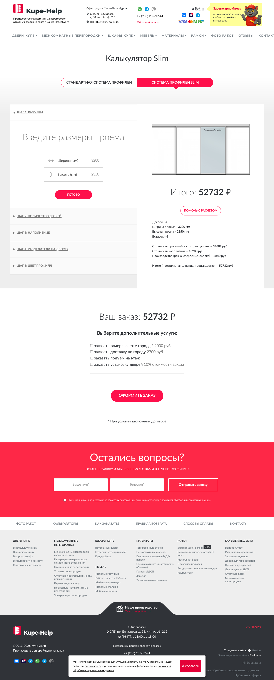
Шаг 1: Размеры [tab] (30, 112)
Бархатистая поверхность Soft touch (195, 554)
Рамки (198, 35)
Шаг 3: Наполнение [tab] (33, 232)
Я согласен (190, 666)
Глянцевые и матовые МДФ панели (153, 558)
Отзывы (246, 35)
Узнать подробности (137, 611)
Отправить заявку (193, 484)
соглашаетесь (93, 666)
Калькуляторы (65, 523)
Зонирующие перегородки (70, 595)
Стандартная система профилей (99, 82)
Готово (73, 194)
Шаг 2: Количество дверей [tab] (39, 216)
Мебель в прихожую (107, 582)
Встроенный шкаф (106, 547)
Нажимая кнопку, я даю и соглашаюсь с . (137, 500)
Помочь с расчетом (200, 210)
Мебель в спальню (106, 587)
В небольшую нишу (25, 547)
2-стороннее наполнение (151, 580)
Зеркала (141, 576)
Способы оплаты (198, 523)
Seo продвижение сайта (232, 655)
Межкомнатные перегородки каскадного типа (72, 553)
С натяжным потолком (27, 565)
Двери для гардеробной (240, 560)
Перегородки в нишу (67, 583)
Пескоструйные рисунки (151, 552)
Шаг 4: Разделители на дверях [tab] (42, 249)
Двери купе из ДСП (237, 569)
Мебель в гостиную (107, 573)
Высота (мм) (67, 174)
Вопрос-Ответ (233, 547)
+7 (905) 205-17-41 (137, 653)
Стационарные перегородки (71, 567)
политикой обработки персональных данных (186, 500)
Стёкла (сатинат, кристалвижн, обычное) (155, 566)
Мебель (147, 35)
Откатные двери (235, 573)
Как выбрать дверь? (239, 540)
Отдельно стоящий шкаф (110, 552)
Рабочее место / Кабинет (110, 578)
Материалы (173, 35)
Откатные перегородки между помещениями (73, 577)
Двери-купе (24, 35)
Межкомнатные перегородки (72, 35)
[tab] (73, 266)
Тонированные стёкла (149, 547)
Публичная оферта (248, 675)
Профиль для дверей (238, 565)
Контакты (238, 523)
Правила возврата (151, 523)
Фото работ (222, 35)
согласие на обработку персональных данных (119, 500)
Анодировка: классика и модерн (197, 568)
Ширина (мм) (67, 160)
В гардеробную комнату (28, 560)
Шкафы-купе (121, 35)
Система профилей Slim (175, 82)
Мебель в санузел (106, 591)
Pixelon (256, 650)
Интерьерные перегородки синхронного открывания (70, 561)
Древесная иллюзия (189, 564)
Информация (251, 662)
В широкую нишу (23, 552)
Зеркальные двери (236, 556)
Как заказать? (107, 523)
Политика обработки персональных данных (228, 670)
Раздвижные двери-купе (240, 552)
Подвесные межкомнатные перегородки (71, 589)
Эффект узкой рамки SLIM (193, 547)
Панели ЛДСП (145, 571)
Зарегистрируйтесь (227, 8)
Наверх (253, 627)
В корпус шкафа (23, 556)
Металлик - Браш (188, 559)
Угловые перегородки (67, 571)
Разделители (185, 572)
